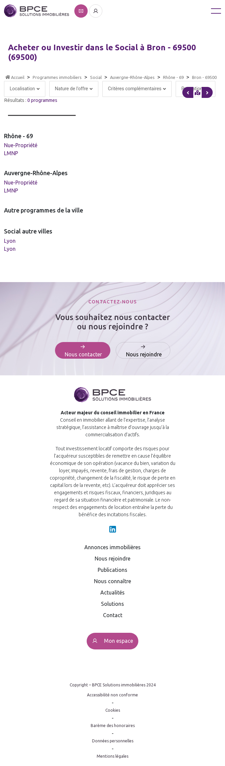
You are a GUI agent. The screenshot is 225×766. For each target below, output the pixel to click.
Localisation (25, 88)
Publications (112, 570)
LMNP (11, 153)
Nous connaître (112, 581)
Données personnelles (112, 741)
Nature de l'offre (74, 88)
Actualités (112, 592)
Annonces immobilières (112, 547)
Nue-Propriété (20, 145)
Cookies (112, 710)
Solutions (112, 604)
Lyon (10, 241)
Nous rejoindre (112, 559)
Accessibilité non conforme (112, 695)
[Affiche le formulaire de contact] (81, 10)
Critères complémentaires (137, 88)
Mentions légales (112, 756)
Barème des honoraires (113, 725)
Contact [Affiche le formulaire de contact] (112, 615)
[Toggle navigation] (216, 11)
